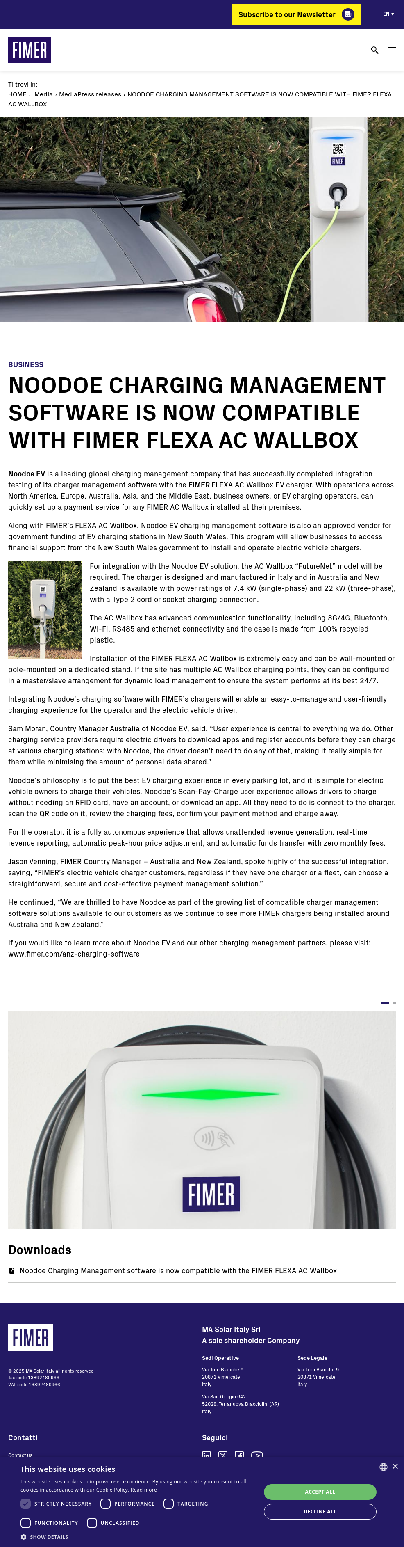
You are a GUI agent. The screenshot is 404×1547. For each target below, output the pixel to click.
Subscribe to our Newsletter (287, 14)
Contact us (20, 1455)
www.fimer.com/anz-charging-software (74, 954)
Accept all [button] (320, 1491)
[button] (137, 1537)
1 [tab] (385, 1003)
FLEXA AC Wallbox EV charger (261, 485)
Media (43, 93)
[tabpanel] (202, 1120)
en (386, 13)
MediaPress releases (90, 93)
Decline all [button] (320, 1511)
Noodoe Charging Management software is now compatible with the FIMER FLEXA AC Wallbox (178, 1270)
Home (17, 93)
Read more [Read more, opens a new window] (144, 1489)
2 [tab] (394, 1003)
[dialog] (202, 1502)
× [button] (395, 1467)
